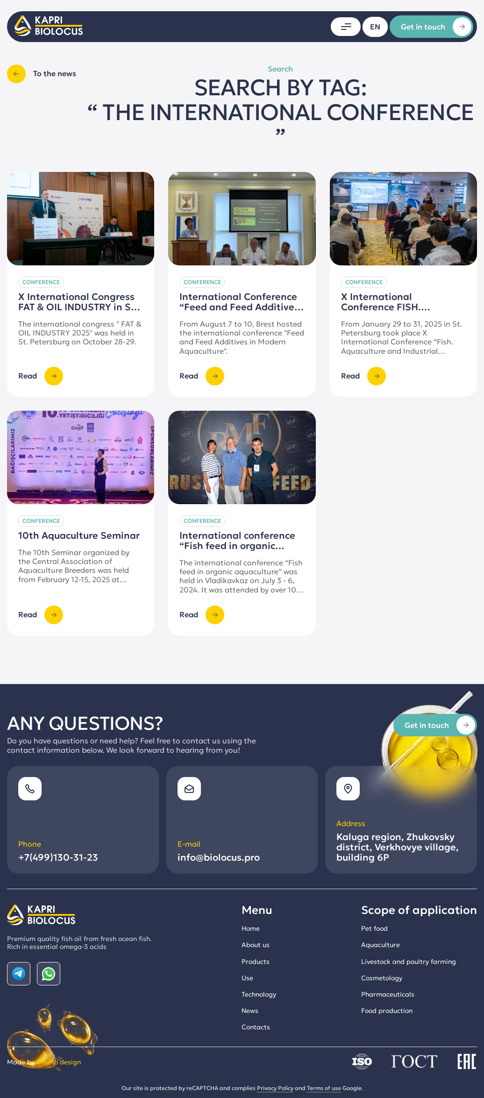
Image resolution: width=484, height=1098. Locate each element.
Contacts (256, 1027)
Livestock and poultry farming (408, 961)
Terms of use (324, 1087)
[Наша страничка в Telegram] (18, 973)
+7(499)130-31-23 (58, 857)
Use (247, 978)
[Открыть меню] (346, 26)
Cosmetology (381, 978)
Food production (387, 1010)
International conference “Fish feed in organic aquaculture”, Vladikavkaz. (241, 575)
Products (256, 961)
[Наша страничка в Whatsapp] (48, 973)
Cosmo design (58, 1062)
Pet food (374, 928)
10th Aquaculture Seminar (79, 565)
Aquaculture (380, 945)
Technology (259, 994)
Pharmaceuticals (387, 994)
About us (256, 945)
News (250, 1010)
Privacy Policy (275, 1087)
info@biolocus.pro (219, 857)
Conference (41, 281)
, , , (397, 847)
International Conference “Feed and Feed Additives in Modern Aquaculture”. (239, 307)
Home (251, 928)
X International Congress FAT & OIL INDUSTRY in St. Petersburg (78, 307)
